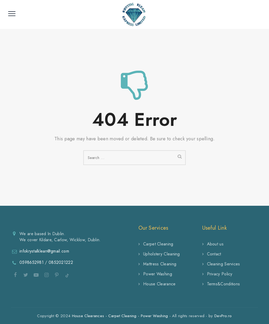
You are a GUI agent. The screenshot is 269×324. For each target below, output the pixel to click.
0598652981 (31, 262)
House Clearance (159, 284)
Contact (214, 254)
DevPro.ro (223, 316)
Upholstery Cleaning (161, 254)
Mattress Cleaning (159, 264)
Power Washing (157, 274)
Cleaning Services (223, 264)
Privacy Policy (219, 274)
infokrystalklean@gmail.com (44, 251)
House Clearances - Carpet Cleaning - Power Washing (120, 316)
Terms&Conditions (223, 284)
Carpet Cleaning (158, 244)
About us (215, 244)
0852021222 (61, 262)
